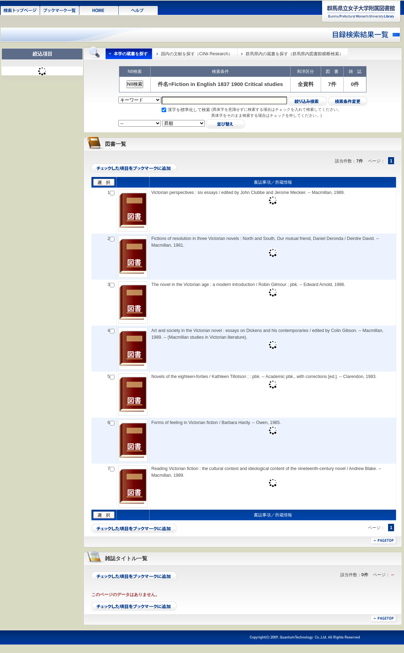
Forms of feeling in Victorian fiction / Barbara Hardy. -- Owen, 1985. (216, 422)
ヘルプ (138, 10)
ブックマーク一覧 (59, 10)
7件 (332, 84)
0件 (355, 84)
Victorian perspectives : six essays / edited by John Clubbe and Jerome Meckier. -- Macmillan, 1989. (248, 192)
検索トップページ (20, 10)
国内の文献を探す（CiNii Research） (196, 53)
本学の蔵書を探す (131, 53)
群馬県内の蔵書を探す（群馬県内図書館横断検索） (294, 53)
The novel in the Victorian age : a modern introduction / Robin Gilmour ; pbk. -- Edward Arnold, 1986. (248, 284)
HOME (99, 10)
